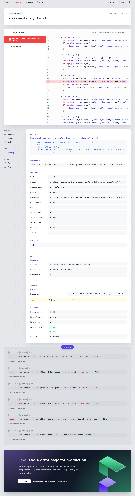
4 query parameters (16, 424)
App (5, 149)
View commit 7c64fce (116, 294)
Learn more (24, 481)
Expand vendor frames (16, 32)
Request (7, 131)
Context (7, 159)
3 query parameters (16, 361)
